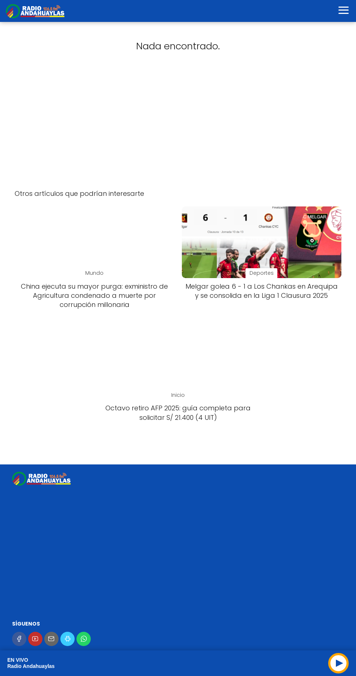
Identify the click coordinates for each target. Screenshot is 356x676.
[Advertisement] (178, 126)
